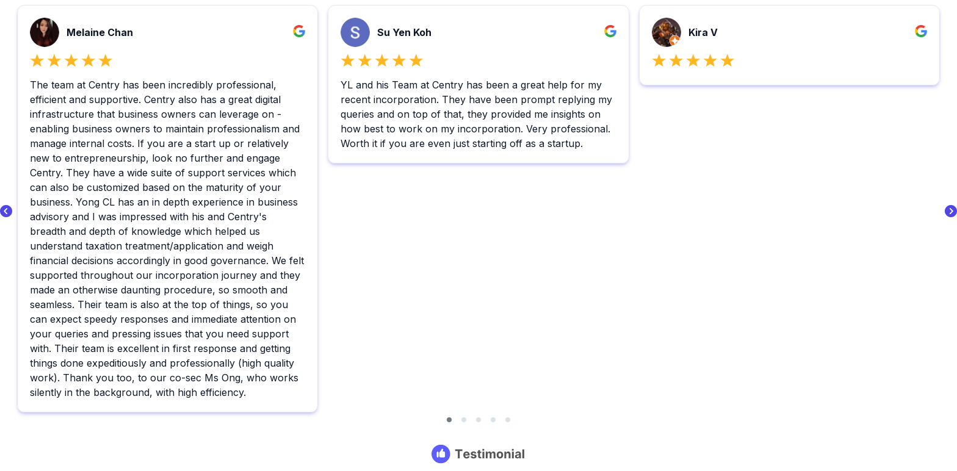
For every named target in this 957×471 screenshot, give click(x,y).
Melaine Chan (100, 32)
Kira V (703, 32)
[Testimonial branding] (479, 454)
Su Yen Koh (404, 32)
